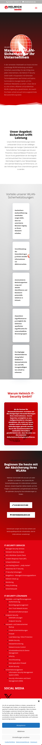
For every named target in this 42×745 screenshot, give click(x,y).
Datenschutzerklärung (22, 742)
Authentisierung (14, 602)
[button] (39, 701)
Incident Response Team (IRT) (16, 559)
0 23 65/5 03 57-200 (21, 505)
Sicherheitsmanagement (14, 670)
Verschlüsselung (14, 660)
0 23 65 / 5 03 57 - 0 (14, 2)
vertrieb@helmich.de (21, 515)
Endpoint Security (15, 621)
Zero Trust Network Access (18, 608)
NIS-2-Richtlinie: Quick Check (16, 555)
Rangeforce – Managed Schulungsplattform (21, 575)
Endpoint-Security (12, 615)
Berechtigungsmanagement (18, 605)
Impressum (33, 742)
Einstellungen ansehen (21, 737)
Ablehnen (21, 731)
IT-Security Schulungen (14, 572)
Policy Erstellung (12, 585)
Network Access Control (17, 647)
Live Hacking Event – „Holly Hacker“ (18, 565)
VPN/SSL (12, 656)
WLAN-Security (14, 666)
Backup (11, 627)
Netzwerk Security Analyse (15, 552)
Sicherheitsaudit (11, 589)
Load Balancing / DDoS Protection (20, 637)
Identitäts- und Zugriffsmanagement (18, 599)
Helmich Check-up (12, 579)
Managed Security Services (15, 549)
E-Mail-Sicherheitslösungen (18, 630)
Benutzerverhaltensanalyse (18, 612)
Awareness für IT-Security (14, 569)
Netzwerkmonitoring (16, 644)
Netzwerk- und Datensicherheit (17, 624)
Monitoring (9, 582)
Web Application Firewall (17, 663)
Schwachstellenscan (13, 562)
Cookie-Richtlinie (10, 742)
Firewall (11, 634)
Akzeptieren (20, 725)
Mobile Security (14, 640)
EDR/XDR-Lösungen (16, 618)
